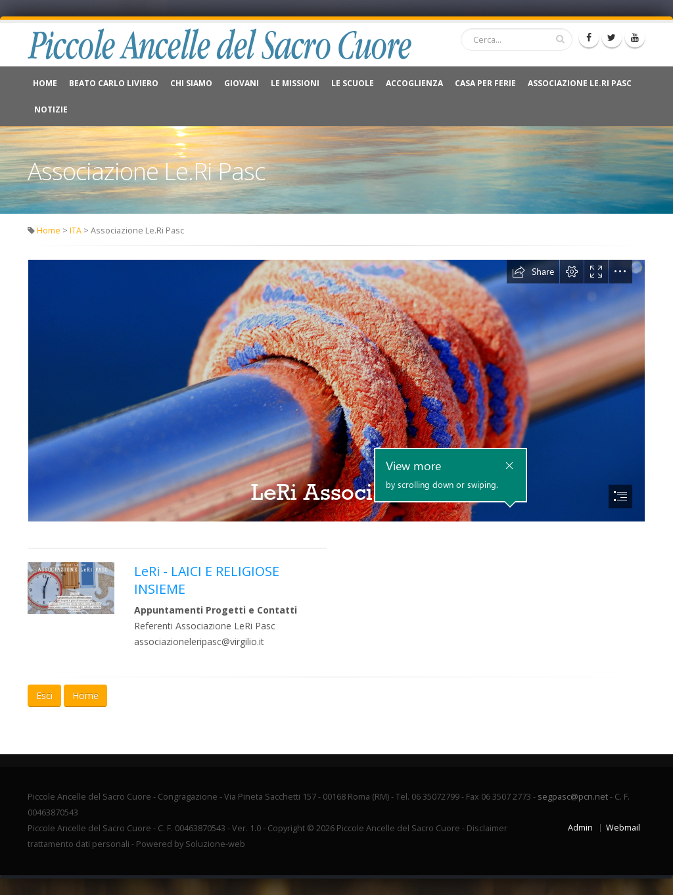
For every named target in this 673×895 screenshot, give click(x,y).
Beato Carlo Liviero (113, 83)
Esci (44, 695)
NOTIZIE (51, 109)
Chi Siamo (191, 83)
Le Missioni (295, 83)
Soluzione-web (215, 844)
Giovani (241, 83)
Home (45, 83)
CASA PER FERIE (485, 83)
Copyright (286, 828)
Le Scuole (352, 83)
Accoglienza (414, 83)
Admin (580, 827)
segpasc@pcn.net (573, 796)
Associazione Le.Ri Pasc (580, 83)
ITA (75, 230)
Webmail (623, 827)
